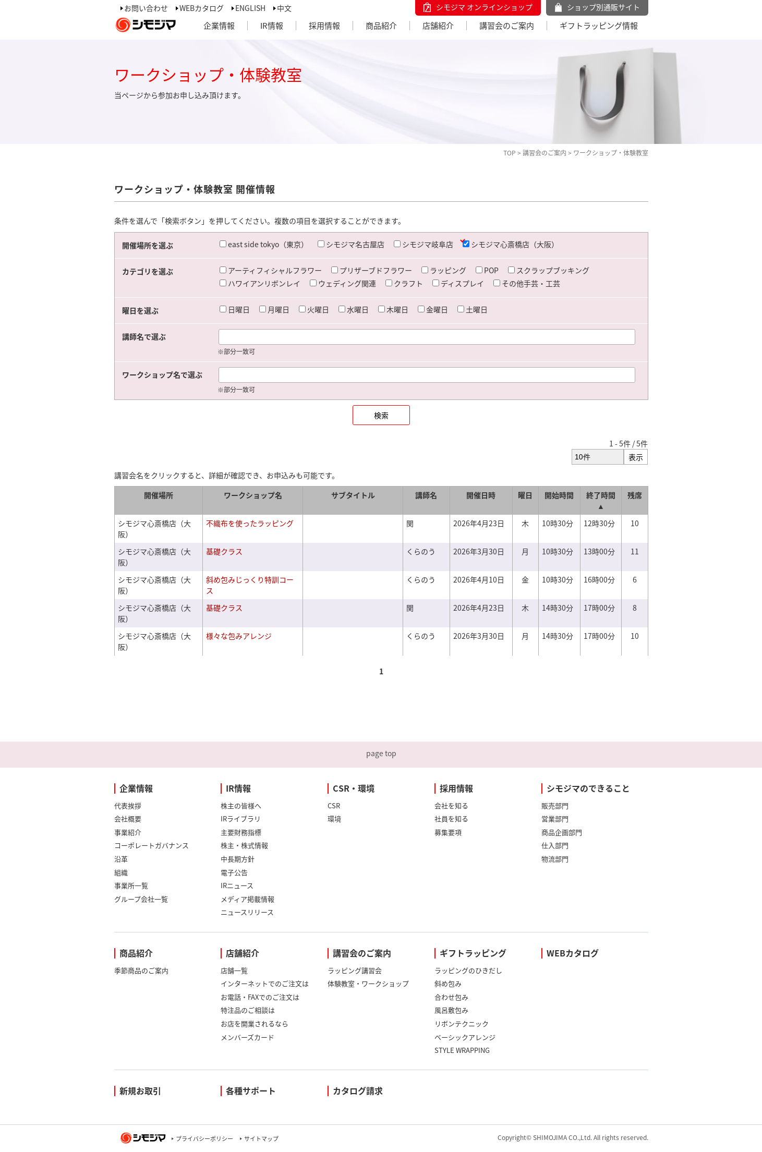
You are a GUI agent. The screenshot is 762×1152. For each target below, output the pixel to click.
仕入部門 (555, 845)
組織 (121, 872)
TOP (509, 152)
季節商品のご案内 (141, 970)
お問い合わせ (146, 8)
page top (381, 753)
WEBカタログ (201, 8)
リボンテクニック (461, 1023)
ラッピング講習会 (355, 970)
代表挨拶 (127, 805)
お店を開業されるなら (254, 1023)
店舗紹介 (438, 25)
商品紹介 (381, 25)
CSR (334, 805)
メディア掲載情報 (247, 899)
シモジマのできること (588, 788)
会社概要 (127, 818)
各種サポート (251, 1090)
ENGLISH (250, 8)
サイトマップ (261, 1138)
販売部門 (555, 805)
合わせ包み (451, 997)
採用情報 (324, 25)
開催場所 (158, 495)
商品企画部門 (561, 832)
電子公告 (234, 872)
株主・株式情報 (244, 845)
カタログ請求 (358, 1090)
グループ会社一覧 (141, 899)
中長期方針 (238, 859)
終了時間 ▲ (600, 500)
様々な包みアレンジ (239, 635)
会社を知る (451, 805)
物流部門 (555, 859)
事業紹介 (127, 832)
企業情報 (219, 25)
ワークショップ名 (253, 495)
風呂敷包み (451, 1010)
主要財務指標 (241, 832)
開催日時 (480, 495)
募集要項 (448, 832)
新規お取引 (140, 1090)
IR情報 (271, 25)
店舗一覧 (234, 970)
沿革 (121, 859)
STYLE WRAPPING (462, 1050)
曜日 (525, 495)
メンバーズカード (247, 1037)
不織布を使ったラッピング (250, 523)
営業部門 (555, 818)
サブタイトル (353, 495)
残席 (634, 495)
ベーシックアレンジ (464, 1037)
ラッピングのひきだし (468, 970)
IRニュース (237, 885)
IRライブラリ (241, 818)
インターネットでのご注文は (265, 983)
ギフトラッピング (473, 953)
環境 (334, 818)
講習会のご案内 (506, 25)
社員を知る (451, 818)
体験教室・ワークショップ (368, 983)
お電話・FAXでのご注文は (260, 997)
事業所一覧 (131, 885)
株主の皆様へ (241, 805)
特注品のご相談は (248, 1010)
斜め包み (448, 983)
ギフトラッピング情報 (599, 25)
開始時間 (559, 495)
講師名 (426, 495)
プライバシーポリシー (204, 1138)
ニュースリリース (247, 912)
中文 (284, 8)
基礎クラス (224, 551)
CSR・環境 (353, 788)
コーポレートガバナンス (151, 845)
